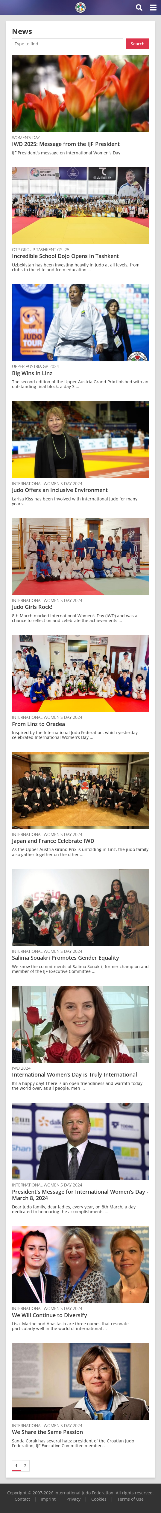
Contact (22, 1499)
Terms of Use (130, 1499)
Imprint (48, 1499)
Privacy (73, 1499)
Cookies (99, 1499)
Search (138, 44)
